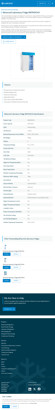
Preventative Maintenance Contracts (11, 345)
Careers (3, 366)
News (2, 364)
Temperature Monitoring (7, 336)
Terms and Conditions (7, 373)
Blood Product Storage (7, 327)
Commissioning (5, 348)
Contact (16, 254)
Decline (15, 406)
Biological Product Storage (8, 333)
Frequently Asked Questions (8, 368)
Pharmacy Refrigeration (7, 324)
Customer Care (5, 354)
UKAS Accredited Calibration (8, 350)
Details (6, 254)
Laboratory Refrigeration (7, 329)
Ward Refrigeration (6, 331)
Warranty (3, 343)
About (2, 362)
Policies (3, 371)
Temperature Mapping (7, 352)
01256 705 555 (32, 382)
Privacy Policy (34, 403)
